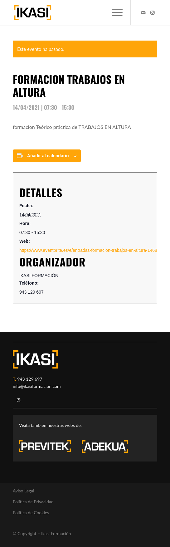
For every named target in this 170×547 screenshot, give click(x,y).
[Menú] (114, 12)
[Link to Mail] (143, 12)
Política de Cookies (31, 512)
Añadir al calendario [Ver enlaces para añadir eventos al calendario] (48, 155)
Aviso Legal (23, 490)
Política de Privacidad (33, 501)
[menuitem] (114, 12)
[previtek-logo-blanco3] (48, 447)
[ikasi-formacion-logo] (71, 12)
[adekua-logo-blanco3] (105, 446)
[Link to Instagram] (152, 12)
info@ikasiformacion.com (37, 386)
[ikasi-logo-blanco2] (35, 359)
